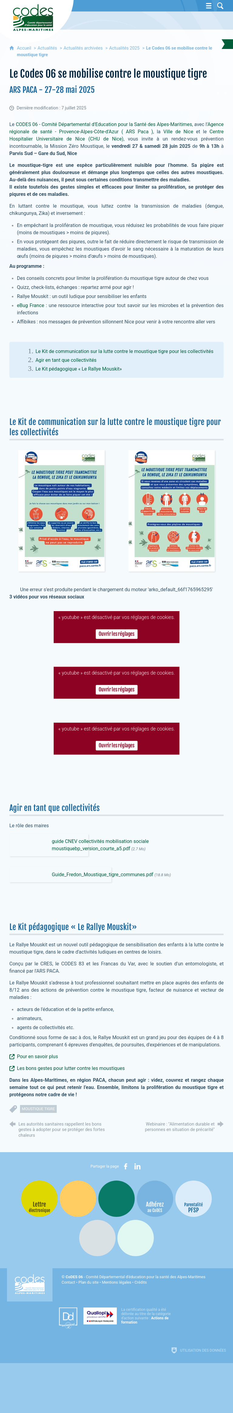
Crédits (140, 1282)
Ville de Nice (178, 131)
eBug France (30, 305)
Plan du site (88, 1282)
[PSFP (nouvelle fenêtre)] (193, 1199)
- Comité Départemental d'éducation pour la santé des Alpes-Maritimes (135, 1277)
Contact (68, 1282)
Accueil (24, 48)
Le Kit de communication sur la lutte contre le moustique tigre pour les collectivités (124, 351)
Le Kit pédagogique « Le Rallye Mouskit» (78, 369)
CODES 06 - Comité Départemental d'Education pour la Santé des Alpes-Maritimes (104, 124)
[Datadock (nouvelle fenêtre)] (68, 1318)
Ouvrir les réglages (116, 631)
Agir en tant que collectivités (65, 360)
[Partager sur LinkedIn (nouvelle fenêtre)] (137, 1166)
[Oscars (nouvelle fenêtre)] (135, 1238)
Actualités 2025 (124, 48)
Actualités (47, 48)
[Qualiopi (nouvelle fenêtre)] (128, 1316)
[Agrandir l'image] (61, 510)
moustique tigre (38, 1109)
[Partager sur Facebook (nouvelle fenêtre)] (125, 1166)
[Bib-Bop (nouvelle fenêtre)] (116, 1199)
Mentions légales (116, 1282)
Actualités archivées (83, 48)
